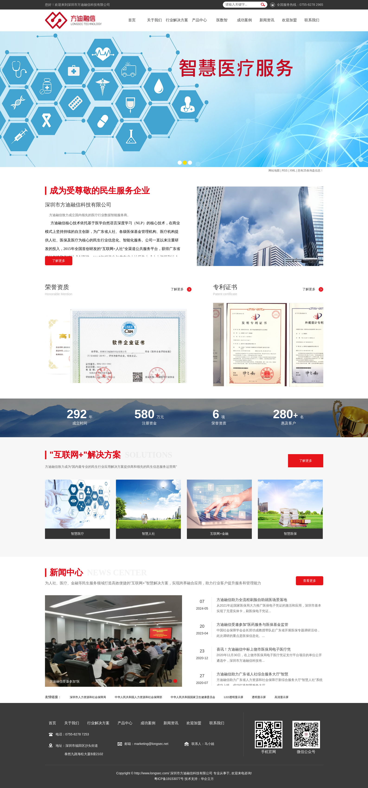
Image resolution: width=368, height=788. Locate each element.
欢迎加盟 (289, 20)
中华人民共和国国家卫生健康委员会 (193, 697)
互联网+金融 (219, 533)
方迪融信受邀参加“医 (65, 681)
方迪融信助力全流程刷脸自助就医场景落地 (252, 600)
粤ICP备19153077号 (169, 779)
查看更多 (309, 580)
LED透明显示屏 (233, 697)
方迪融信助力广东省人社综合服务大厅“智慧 (252, 675)
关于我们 (154, 20)
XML (292, 170)
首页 (132, 20)
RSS (285, 170)
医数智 (221, 20)
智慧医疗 (77, 533)
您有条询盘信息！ (310, 170)
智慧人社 (148, 533)
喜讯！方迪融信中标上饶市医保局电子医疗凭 (254, 650)
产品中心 (199, 20)
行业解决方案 (177, 20)
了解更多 (58, 261)
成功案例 (244, 20)
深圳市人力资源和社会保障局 (88, 697)
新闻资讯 (266, 20)
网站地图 (274, 170)
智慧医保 (290, 533)
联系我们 (311, 20)
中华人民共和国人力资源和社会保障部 (138, 697)
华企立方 (207, 779)
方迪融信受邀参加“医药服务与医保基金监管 (252, 625)
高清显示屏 (281, 697)
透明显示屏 (259, 697)
